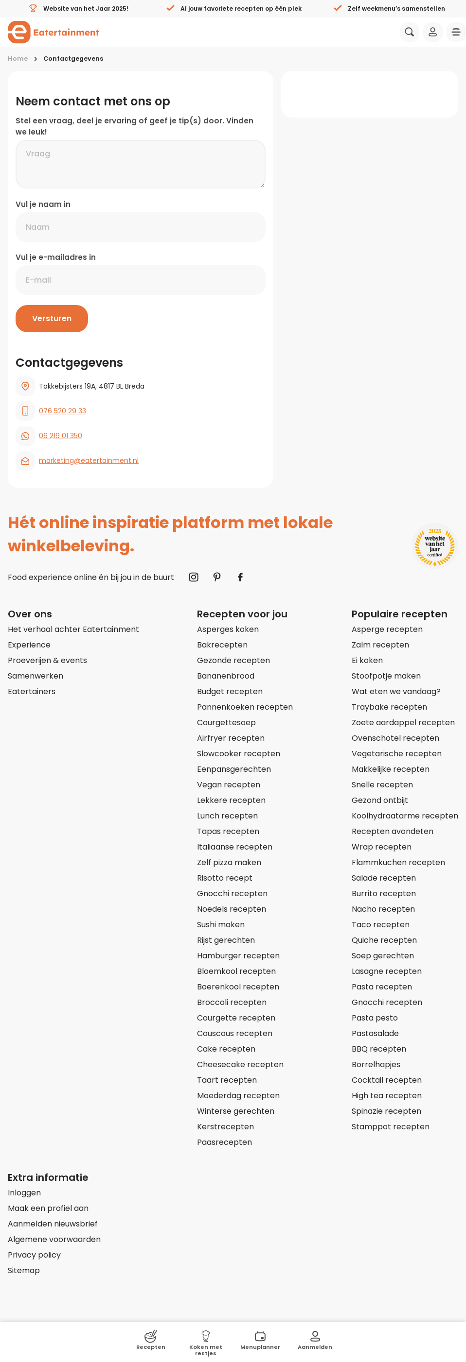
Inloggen (24, 1192)
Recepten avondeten (392, 831)
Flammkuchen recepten (398, 862)
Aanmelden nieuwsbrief (53, 1223)
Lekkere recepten (231, 800)
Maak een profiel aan (48, 1208)
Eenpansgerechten (234, 769)
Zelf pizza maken (229, 862)
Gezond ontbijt (380, 800)
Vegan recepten (228, 784)
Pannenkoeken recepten (245, 707)
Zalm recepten (380, 644)
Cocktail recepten (387, 1080)
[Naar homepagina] (53, 32)
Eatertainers (31, 691)
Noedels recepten (231, 909)
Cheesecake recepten (240, 1064)
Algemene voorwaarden (54, 1239)
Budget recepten (230, 691)
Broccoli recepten (232, 1002)
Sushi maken (221, 924)
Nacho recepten (383, 909)
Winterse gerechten (235, 1111)
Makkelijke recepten (391, 769)
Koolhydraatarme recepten (405, 815)
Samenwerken (35, 675)
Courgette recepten (236, 1017)
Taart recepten (227, 1080)
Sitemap (24, 1270)
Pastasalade (375, 1033)
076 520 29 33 (62, 411)
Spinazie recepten (386, 1111)
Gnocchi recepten (232, 893)
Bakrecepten (222, 644)
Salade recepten (384, 878)
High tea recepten (387, 1095)
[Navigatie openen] (456, 32)
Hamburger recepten (238, 955)
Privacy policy (34, 1254)
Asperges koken (228, 629)
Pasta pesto (375, 1017)
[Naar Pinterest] (217, 577)
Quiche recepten (384, 940)
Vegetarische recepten (397, 753)
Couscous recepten (234, 1033)
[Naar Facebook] (240, 577)
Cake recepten (226, 1049)
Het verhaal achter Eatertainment (73, 629)
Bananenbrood (225, 675)
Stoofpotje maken (386, 675)
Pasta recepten (382, 986)
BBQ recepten (379, 1049)
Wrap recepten (382, 846)
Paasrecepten (224, 1142)
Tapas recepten (228, 831)
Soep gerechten (383, 955)
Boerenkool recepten (238, 986)
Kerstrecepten (225, 1126)
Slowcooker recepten (238, 753)
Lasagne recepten (387, 971)
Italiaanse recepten (234, 846)
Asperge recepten (387, 629)
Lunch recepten (227, 815)
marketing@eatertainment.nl (89, 460)
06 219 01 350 (60, 436)
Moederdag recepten (238, 1095)
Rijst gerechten (226, 940)
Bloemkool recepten (236, 971)
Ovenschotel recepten (395, 738)
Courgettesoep (226, 722)
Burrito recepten (384, 893)
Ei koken (367, 660)
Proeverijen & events (47, 660)
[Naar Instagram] (193, 577)
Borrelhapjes (376, 1064)
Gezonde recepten (233, 660)
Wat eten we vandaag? (396, 691)
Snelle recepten (382, 784)
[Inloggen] (433, 32)
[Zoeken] (409, 32)
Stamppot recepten (391, 1126)
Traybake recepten (389, 707)
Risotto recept (224, 878)
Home (18, 58)
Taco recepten (381, 924)
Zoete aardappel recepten (403, 722)
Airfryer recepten (231, 738)
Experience (29, 644)
